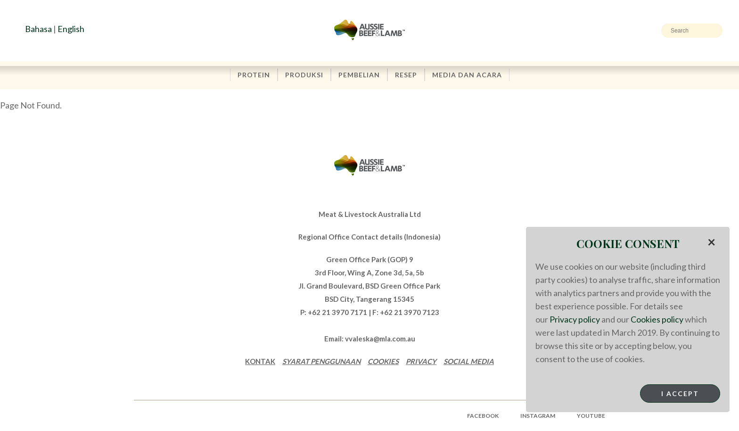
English (70, 29)
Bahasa (38, 29)
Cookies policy (657, 319)
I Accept (680, 394)
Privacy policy (575, 319)
